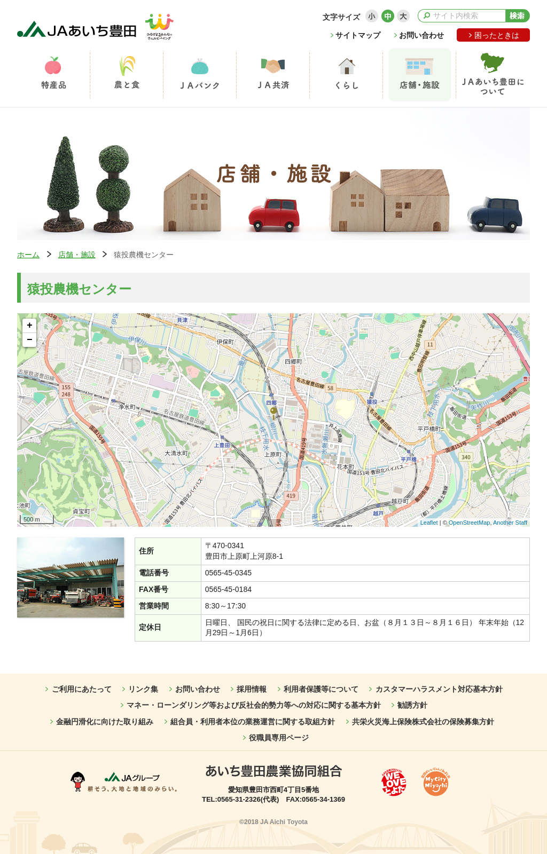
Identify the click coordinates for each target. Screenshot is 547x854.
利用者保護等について (321, 689)
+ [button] (30, 325)
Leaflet (429, 522)
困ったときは (496, 35)
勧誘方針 (412, 705)
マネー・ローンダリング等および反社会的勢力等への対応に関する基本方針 (254, 705)
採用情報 (252, 689)
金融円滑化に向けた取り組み (104, 721)
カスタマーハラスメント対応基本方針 (439, 689)
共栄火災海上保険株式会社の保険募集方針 (423, 721)
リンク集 (143, 689)
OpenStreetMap (469, 522)
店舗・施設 (77, 254)
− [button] (30, 340)
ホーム (28, 254)
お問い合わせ (421, 35)
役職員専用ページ (279, 737)
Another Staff (510, 522)
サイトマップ (357, 35)
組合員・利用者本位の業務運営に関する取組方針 (252, 721)
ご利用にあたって (82, 689)
